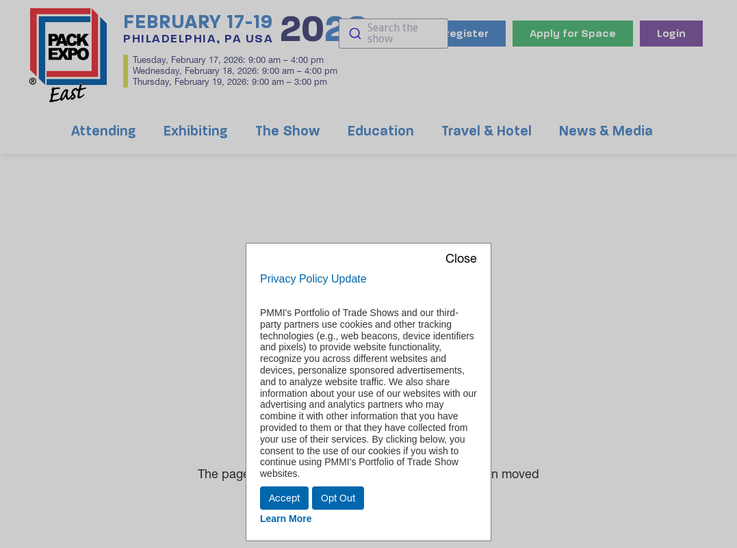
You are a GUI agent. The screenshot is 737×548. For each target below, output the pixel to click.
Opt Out (338, 498)
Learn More (285, 518)
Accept (284, 498)
